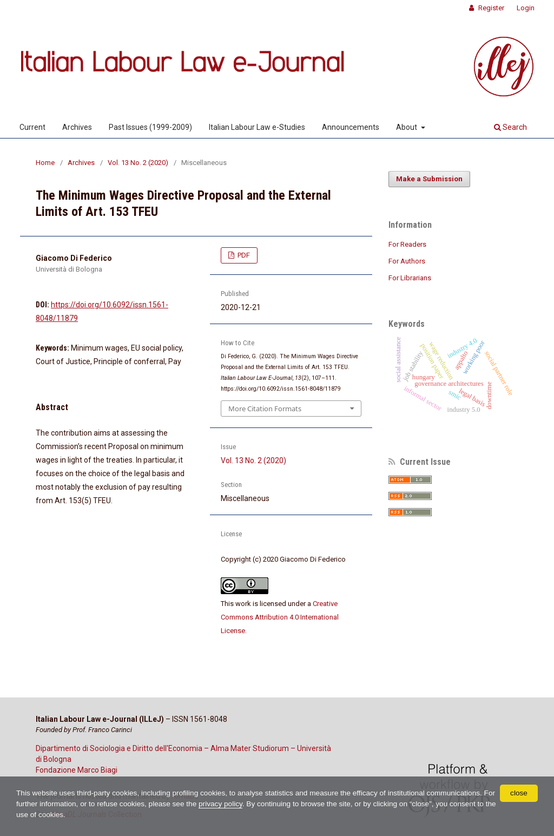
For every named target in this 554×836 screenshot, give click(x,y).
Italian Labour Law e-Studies (257, 127)
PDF (243, 255)
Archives (77, 127)
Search (510, 127)
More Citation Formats (264, 408)
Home (45, 163)
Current (32, 127)
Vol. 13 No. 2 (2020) (138, 163)
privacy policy (239, 804)
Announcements (350, 127)
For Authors (406, 261)
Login (526, 8)
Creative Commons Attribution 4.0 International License (280, 617)
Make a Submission (429, 179)
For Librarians (409, 278)
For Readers (407, 244)
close (519, 792)
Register (490, 8)
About (407, 127)
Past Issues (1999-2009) (150, 127)
